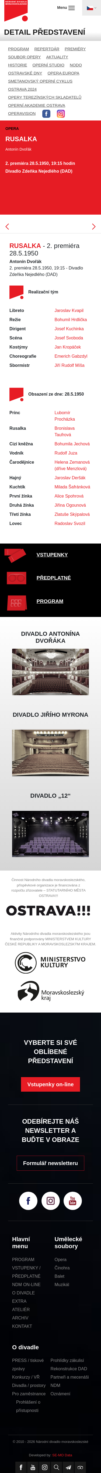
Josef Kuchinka (69, 328)
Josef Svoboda (69, 338)
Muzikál (62, 1284)
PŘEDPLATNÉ (54, 578)
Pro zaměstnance (29, 1394)
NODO (76, 65)
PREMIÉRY (75, 49)
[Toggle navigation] (91, 8)
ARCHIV (20, 1318)
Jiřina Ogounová (70, 505)
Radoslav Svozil (70, 523)
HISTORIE (17, 65)
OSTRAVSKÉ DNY (25, 73)
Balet (59, 1276)
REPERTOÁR (47, 49)
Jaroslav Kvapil (69, 310)
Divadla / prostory (29, 1385)
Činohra (62, 1268)
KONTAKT (22, 1326)
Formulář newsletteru (50, 1163)
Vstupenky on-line (50, 1084)
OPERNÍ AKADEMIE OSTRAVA (36, 105)
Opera (61, 1259)
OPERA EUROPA (63, 73)
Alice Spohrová (69, 496)
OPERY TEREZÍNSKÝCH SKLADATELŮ (44, 97)
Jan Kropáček (68, 347)
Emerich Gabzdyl (71, 356)
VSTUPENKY (52, 555)
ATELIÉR (21, 1309)
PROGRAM (18, 49)
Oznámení (61, 1394)
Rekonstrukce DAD (69, 1368)
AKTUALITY (57, 57)
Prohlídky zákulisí (67, 1360)
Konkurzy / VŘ (26, 1377)
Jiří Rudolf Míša (70, 365)
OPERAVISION (22, 113)
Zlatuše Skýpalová (72, 514)
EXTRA (19, 1301)
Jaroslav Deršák (70, 477)
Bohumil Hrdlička (71, 319)
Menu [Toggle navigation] (66, 7)
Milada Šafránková (72, 487)
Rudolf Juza (66, 453)
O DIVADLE (23, 1293)
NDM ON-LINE (26, 1284)
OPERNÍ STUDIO (48, 65)
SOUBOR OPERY (24, 57)
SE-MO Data (62, 1455)
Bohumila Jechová (72, 444)
